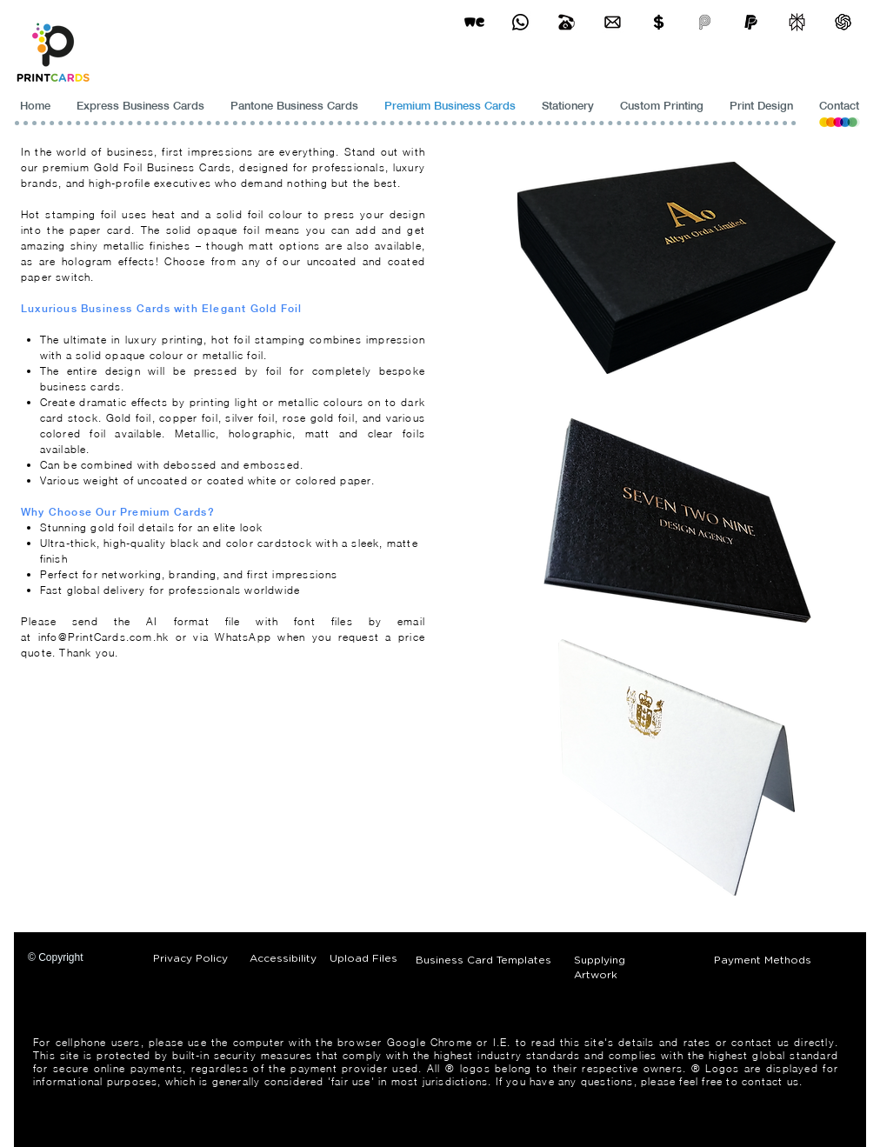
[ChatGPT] (843, 22)
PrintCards (97, 637)
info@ (53, 637)
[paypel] (751, 22)
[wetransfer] (474, 22)
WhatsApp (246, 637)
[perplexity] (797, 22)
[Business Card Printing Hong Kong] (520, 22)
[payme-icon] (705, 22)
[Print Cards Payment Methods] (659, 22)
